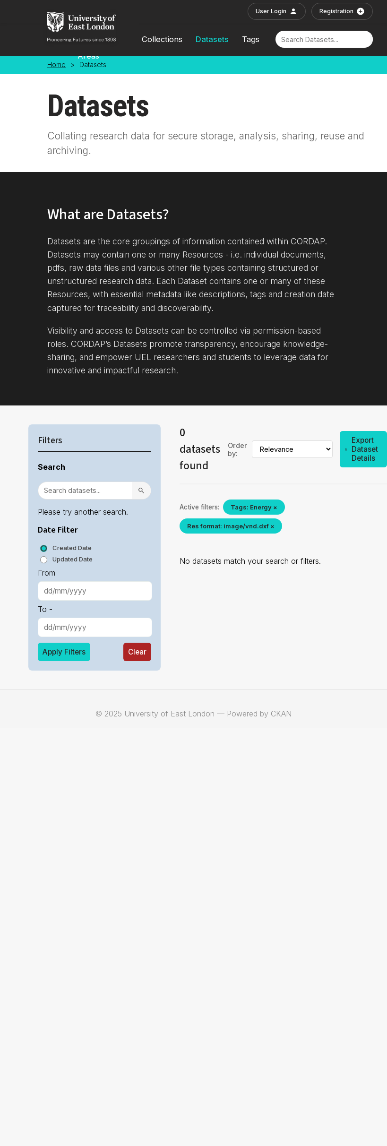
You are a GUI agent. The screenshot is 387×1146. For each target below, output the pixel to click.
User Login (277, 11)
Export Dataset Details (361, 449)
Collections (162, 39)
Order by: (237, 449)
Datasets (212, 39)
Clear (137, 651)
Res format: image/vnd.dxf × (231, 526)
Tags (250, 39)
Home (56, 65)
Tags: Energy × (254, 507)
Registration (342, 11)
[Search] (322, 39)
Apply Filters (64, 651)
